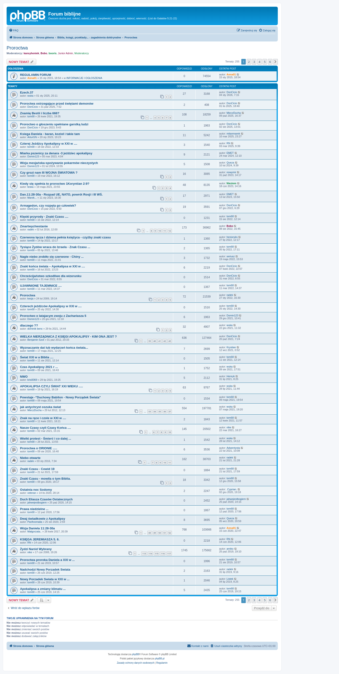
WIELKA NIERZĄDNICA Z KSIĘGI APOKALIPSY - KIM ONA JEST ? (68, 336)
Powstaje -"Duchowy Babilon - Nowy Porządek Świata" (60, 397)
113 (144, 553)
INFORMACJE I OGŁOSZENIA (84, 78)
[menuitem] (13, 30)
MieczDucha (233, 112)
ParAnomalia (34, 521)
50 (159, 532)
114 (150, 553)
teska (30, 186)
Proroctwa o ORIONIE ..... (38, 448)
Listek (229, 578)
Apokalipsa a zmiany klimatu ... (43, 589)
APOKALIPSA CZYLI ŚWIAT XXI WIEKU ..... (51, 386)
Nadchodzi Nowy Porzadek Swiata (45, 569)
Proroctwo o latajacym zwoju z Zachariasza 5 (53, 316)
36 (164, 411)
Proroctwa (17, 47)
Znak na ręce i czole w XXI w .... (43, 418)
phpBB (135, 654)
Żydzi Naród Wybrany (36, 549)
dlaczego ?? (29, 325)
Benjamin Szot (35, 339)
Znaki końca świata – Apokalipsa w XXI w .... (52, 266)
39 (149, 341)
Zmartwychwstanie (34, 226)
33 (149, 411)
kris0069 (32, 379)
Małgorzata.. (34, 531)
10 (159, 230)
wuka (30, 95)
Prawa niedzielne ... (34, 509)
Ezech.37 (26, 92)
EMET (230, 152)
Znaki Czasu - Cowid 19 (37, 469)
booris (53, 53)
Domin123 (33, 156)
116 (163, 553)
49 (154, 532)
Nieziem (231, 183)
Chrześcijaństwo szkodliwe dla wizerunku (50, 276)
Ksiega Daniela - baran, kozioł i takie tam (50, 134)
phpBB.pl (160, 658)
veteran (31, 492)
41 (159, 341)
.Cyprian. (231, 489)
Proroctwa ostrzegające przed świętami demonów (56, 103)
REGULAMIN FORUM (35, 75)
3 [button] (254, 62)
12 (170, 230)
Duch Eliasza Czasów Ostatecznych (46, 499)
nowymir (231, 172)
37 (170, 411)
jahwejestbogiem (37, 502)
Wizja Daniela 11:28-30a (37, 528)
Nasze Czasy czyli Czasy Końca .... (45, 427)
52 (170, 532)
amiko (229, 548)
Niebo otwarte (30, 458)
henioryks (232, 237)
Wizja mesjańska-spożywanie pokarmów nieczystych (59, 163)
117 (169, 553)
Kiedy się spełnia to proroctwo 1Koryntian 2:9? (54, 183)
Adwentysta (233, 447)
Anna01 (32, 78)
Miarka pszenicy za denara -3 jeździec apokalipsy (56, 153)
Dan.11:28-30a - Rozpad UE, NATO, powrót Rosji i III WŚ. (61, 194)
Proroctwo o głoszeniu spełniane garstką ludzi (54, 124)
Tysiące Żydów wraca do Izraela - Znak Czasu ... (55, 247)
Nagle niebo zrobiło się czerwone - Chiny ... (52, 256)
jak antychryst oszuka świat (40, 407)
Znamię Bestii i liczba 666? (39, 113)
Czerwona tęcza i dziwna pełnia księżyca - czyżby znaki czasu (65, 237)
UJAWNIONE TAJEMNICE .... (41, 285)
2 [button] (249, 62)
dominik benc (35, 328)
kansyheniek (31, 53)
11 (164, 230)
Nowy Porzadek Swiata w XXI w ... (44, 579)
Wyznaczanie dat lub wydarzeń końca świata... (54, 347)
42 (164, 341)
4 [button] (259, 62)
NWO (24, 376)
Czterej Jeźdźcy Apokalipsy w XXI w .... (48, 143)
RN (228, 143)
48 (149, 532)
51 (164, 532)
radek (30, 229)
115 (156, 553)
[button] (275, 62)
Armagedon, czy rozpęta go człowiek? (48, 205)
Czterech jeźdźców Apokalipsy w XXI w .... (51, 306)
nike (228, 427)
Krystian (231, 347)
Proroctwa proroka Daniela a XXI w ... (47, 560)
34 (154, 411)
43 (170, 341)
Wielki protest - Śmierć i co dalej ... (45, 438)
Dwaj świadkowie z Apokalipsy (42, 518)
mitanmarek (233, 133)
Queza (230, 162)
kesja (30, 298)
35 (159, 411)
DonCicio (231, 92)
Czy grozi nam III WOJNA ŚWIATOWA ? (48, 172)
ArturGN (32, 137)
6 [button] (270, 62)
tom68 (31, 116)
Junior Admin (65, 53)
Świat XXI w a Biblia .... (36, 357)
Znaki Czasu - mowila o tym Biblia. (45, 478)
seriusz (230, 256)
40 (154, 341)
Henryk (230, 376)
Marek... (32, 197)
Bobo (43, 53)
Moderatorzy (81, 53)
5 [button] (265, 62)
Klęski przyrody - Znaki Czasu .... (44, 216)
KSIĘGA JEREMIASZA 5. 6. (40, 539)
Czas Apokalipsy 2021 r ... (39, 367)
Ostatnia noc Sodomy (36, 489)
